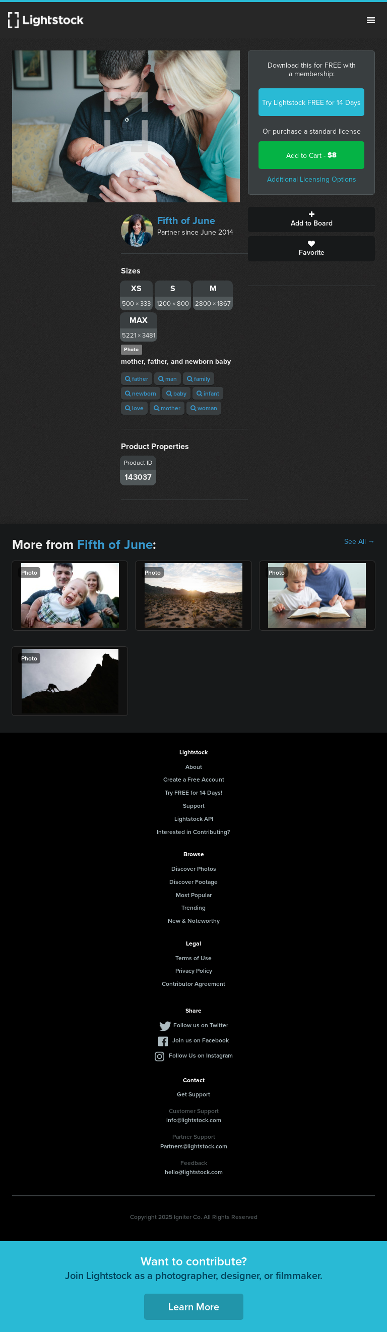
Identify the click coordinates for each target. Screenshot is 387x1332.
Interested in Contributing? (193, 831)
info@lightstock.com (193, 1120)
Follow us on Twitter (200, 1025)
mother (167, 408)
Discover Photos (193, 868)
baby (176, 393)
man (167, 378)
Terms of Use (193, 958)
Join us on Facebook (200, 1040)
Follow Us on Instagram (201, 1055)
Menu (371, 20)
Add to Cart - (311, 155)
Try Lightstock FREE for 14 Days (311, 102)
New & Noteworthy (194, 920)
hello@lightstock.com (194, 1172)
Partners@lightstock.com (193, 1146)
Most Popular (194, 895)
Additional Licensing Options (311, 179)
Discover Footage (193, 881)
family (198, 378)
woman (203, 408)
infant (208, 393)
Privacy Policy (193, 970)
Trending (193, 907)
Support (194, 805)
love (134, 408)
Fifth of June (186, 220)
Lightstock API (193, 818)
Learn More (193, 1306)
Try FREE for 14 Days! (193, 792)
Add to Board (311, 219)
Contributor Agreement (193, 983)
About (193, 766)
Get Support (193, 1094)
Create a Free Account (193, 779)
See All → (359, 541)
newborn (140, 393)
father (136, 378)
